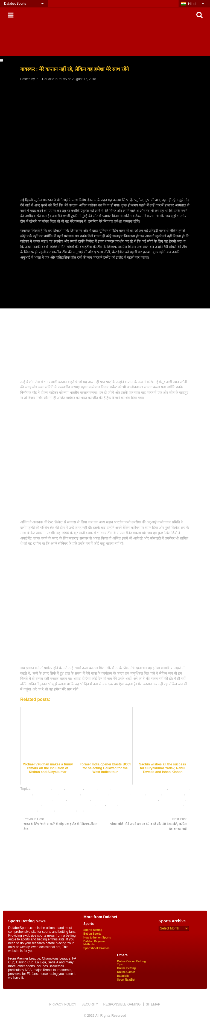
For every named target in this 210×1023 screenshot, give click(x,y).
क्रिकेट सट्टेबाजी (66, 810)
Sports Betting (92, 929)
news (96, 799)
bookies (91, 788)
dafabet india (70, 794)
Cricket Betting (123, 788)
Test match (174, 804)
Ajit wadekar (41, 788)
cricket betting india (152, 788)
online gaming (54, 804)
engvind (138, 794)
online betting (112, 799)
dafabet (26, 794)
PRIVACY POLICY (62, 1004)
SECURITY (89, 1004)
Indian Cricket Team (36, 799)
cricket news (179, 788)
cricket (104, 788)
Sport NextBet (126, 979)
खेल (80, 810)
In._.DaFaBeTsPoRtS (51, 79)
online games (30, 804)
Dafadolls (123, 975)
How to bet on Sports (97, 937)
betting (58, 788)
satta (101, 804)
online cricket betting (142, 799)
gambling (154, 794)
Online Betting (126, 968)
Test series (28, 810)
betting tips (74, 788)
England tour (120, 794)
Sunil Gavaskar (152, 804)
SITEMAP (153, 1004)
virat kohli (46, 810)
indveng (60, 799)
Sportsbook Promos (96, 948)
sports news (128, 804)
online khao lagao (81, 804)
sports (111, 804)
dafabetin (89, 794)
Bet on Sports (92, 933)
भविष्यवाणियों (94, 810)
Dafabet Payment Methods (94, 943)
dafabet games (46, 794)
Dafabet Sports (15, 3)
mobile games (79, 799)
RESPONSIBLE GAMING (122, 1004)
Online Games (126, 972)
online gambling (172, 799)
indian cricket (173, 794)
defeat (103, 794)
